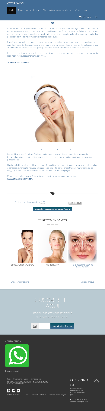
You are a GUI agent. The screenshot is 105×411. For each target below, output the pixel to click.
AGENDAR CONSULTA (19, 62)
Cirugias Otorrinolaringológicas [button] (57, 10)
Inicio (12, 11)
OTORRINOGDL (16, 3)
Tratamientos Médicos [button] (28, 10)
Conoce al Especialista (15, 384)
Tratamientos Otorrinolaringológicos (27, 379)
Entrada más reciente (19, 282)
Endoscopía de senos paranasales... (83, 266)
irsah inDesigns (61, 395)
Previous (3, 248)
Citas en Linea (81, 10)
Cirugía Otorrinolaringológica (52, 209)
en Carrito (84, 17)
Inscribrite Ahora (62, 326)
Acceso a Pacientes (40, 381)
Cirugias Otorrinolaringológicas (19, 381)
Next (101, 248)
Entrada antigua (88, 282)
